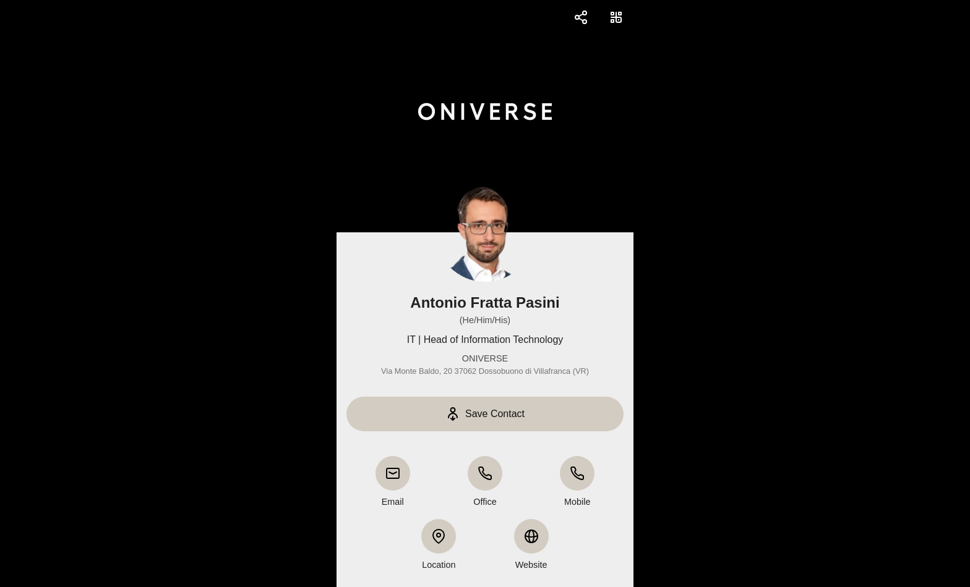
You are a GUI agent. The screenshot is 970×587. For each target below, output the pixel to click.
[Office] (485, 473)
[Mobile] (577, 473)
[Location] (438, 536)
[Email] (393, 473)
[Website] (531, 536)
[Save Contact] (485, 414)
